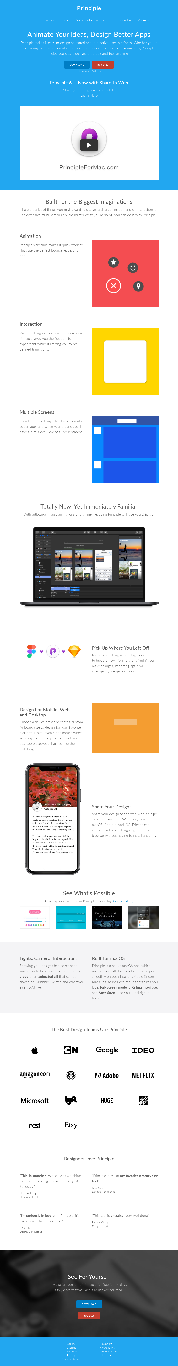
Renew (83, 71)
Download (125, 20)
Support (108, 20)
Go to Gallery (123, 901)
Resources (71, 1351)
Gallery (49, 20)
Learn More (89, 95)
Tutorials (64, 20)
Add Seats (97, 71)
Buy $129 (102, 64)
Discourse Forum (107, 1351)
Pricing (71, 1355)
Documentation (86, 20)
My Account (146, 20)
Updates (107, 1355)
